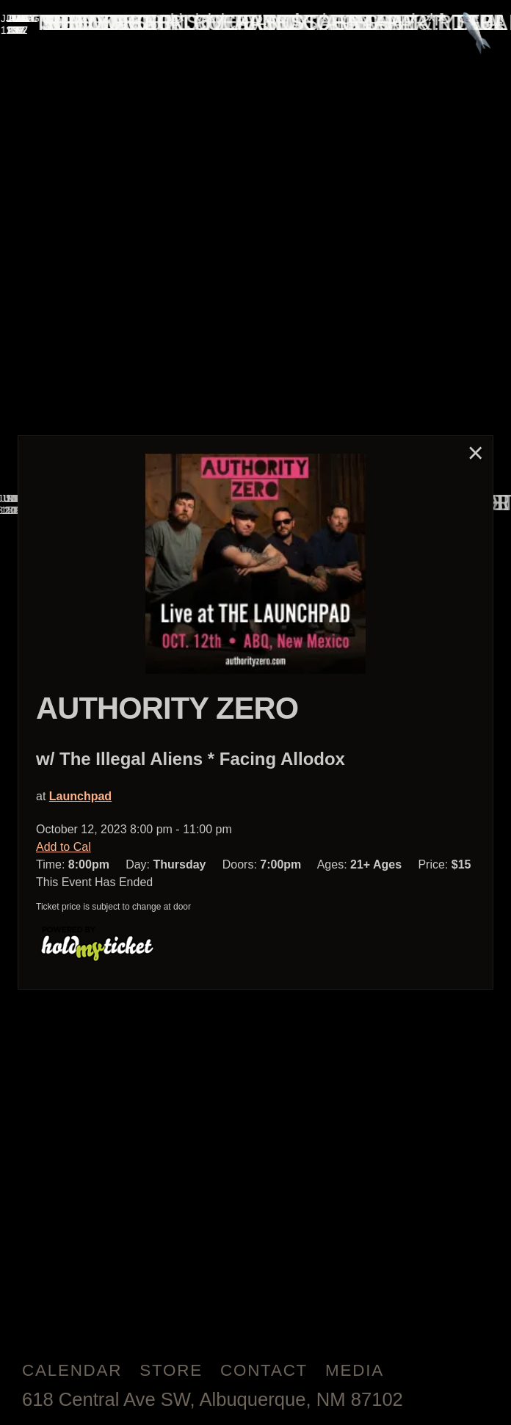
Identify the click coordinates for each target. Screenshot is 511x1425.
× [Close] (476, 452)
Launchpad (80, 796)
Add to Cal (63, 847)
